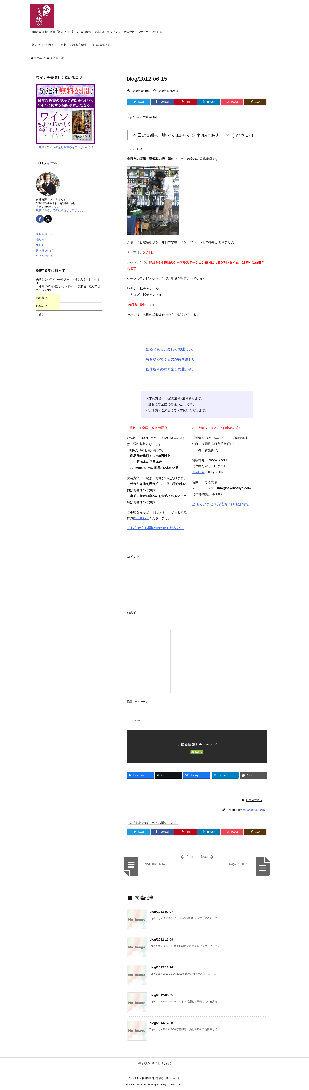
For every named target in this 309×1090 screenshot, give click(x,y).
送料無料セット (45, 234)
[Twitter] (138, 102)
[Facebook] (162, 102)
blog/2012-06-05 (161, 995)
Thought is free (174, 1084)
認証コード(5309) (137, 701)
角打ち (40, 245)
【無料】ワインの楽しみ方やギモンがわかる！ (65, 147)
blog (138, 117)
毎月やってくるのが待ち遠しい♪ (171, 359)
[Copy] (255, 102)
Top (129, 117)
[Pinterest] (185, 102)
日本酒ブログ (58, 57)
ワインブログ (44, 256)
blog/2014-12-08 (161, 1023)
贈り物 (40, 239)
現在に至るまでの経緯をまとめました (59, 210)
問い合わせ (141, 518)
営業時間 (198, 472)
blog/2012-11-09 (161, 939)
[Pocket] (232, 102)
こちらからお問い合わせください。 (155, 528)
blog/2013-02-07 (161, 911)
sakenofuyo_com (254, 809)
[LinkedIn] (208, 102)
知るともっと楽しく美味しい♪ (170, 349)
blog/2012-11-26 (161, 967)
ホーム (38, 57)
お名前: (132, 613)
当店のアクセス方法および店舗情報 (220, 504)
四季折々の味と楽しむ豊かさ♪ (170, 369)
